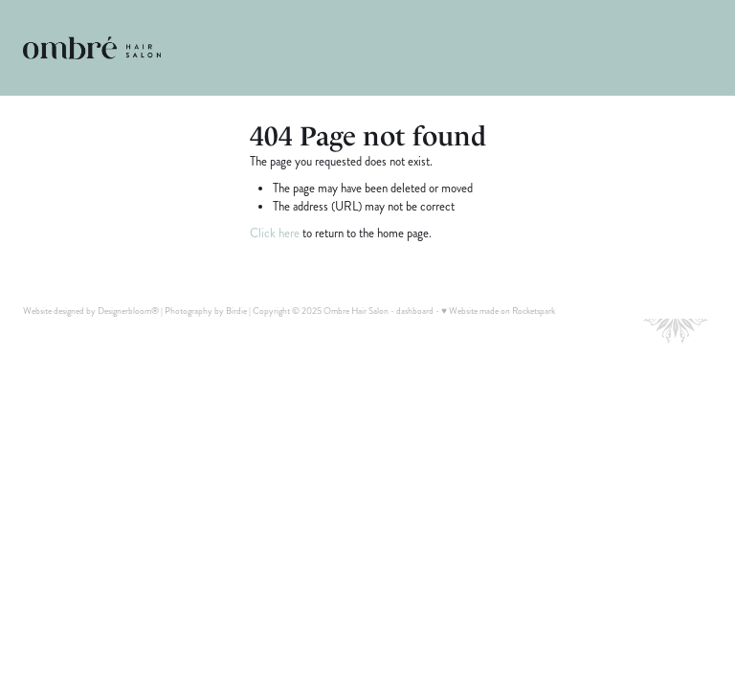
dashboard (415, 311)
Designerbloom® (128, 311)
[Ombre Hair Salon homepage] (92, 48)
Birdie (236, 311)
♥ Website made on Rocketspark (498, 311)
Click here (275, 233)
